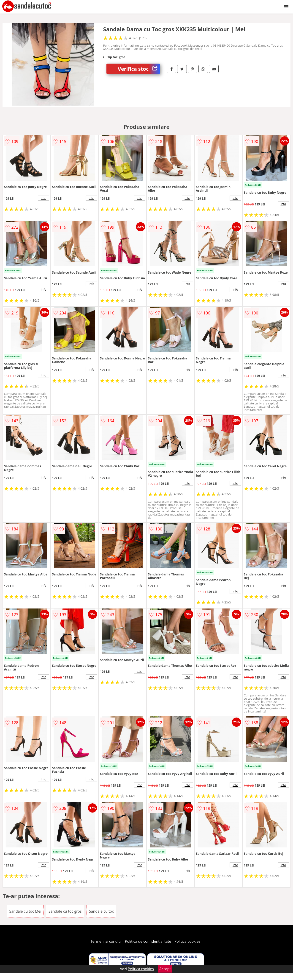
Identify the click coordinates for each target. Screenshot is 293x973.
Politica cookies (187, 941)
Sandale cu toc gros (65, 911)
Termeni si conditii (106, 941)
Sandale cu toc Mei (25, 911)
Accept (165, 968)
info (43, 198)
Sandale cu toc (101, 911)
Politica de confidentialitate (148, 941)
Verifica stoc (139, 69)
